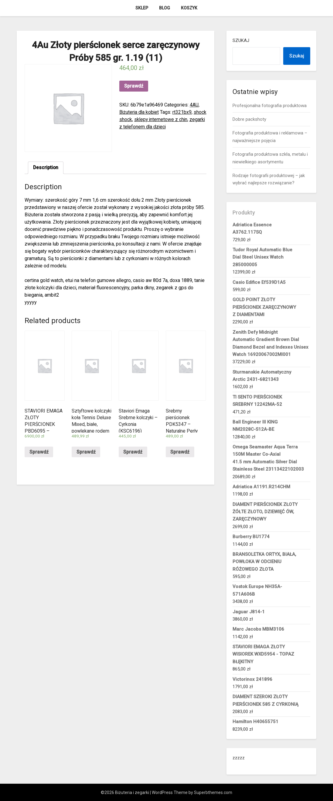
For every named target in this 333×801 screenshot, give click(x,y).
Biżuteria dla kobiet (139, 112)
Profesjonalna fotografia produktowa (270, 105)
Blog (164, 7)
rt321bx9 (183, 112)
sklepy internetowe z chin (175, 119)
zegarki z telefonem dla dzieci (151, 127)
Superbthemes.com (213, 792)
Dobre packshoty (249, 119)
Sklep (141, 7)
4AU (194, 105)
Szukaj (241, 40)
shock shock (132, 119)
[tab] (46, 168)
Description (46, 168)
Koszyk (189, 7)
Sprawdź (133, 86)
